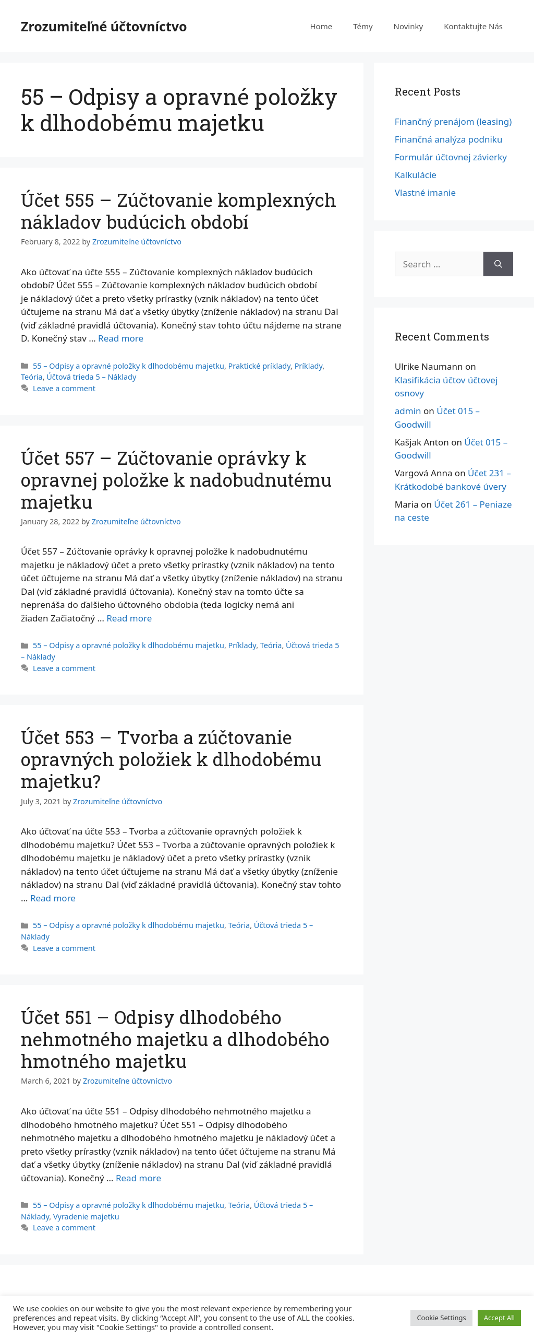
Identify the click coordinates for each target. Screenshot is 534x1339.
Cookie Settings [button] (441, 1317)
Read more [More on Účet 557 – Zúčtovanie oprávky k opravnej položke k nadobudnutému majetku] (129, 618)
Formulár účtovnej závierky (451, 157)
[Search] (498, 264)
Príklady (309, 366)
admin (408, 411)
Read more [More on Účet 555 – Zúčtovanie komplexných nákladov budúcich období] (120, 338)
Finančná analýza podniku (449, 139)
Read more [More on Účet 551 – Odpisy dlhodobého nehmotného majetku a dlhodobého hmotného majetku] (138, 1178)
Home (321, 26)
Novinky (408, 26)
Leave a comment (64, 388)
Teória (32, 377)
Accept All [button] (499, 1317)
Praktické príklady (259, 366)
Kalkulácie (415, 175)
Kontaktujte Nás (473, 26)
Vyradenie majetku (86, 1216)
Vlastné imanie (425, 192)
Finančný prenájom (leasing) (453, 121)
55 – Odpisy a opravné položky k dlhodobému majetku (128, 366)
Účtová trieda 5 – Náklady (91, 377)
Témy (362, 26)
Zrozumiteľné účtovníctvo (104, 26)
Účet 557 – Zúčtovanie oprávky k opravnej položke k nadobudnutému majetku (176, 479)
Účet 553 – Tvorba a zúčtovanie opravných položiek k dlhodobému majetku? (171, 759)
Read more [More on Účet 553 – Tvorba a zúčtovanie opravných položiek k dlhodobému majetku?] (53, 898)
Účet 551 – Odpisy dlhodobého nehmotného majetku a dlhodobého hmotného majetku (175, 1039)
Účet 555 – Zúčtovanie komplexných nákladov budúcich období (178, 210)
